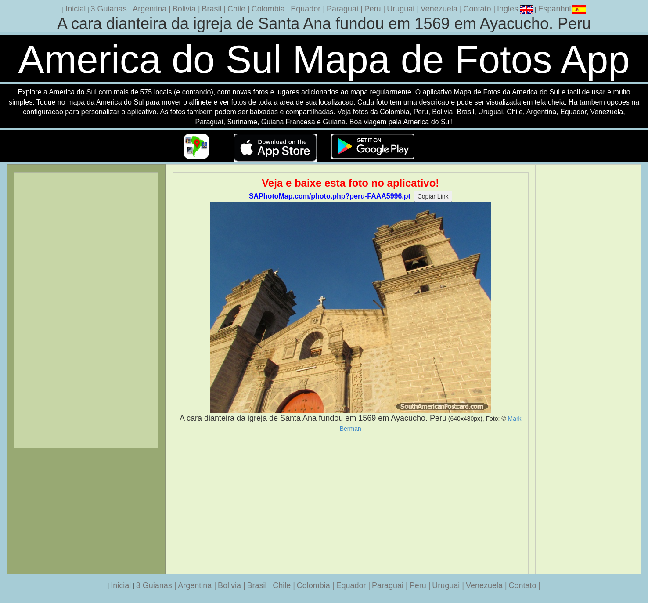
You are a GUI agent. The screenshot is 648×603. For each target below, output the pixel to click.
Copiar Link (433, 196)
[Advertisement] (351, 503)
